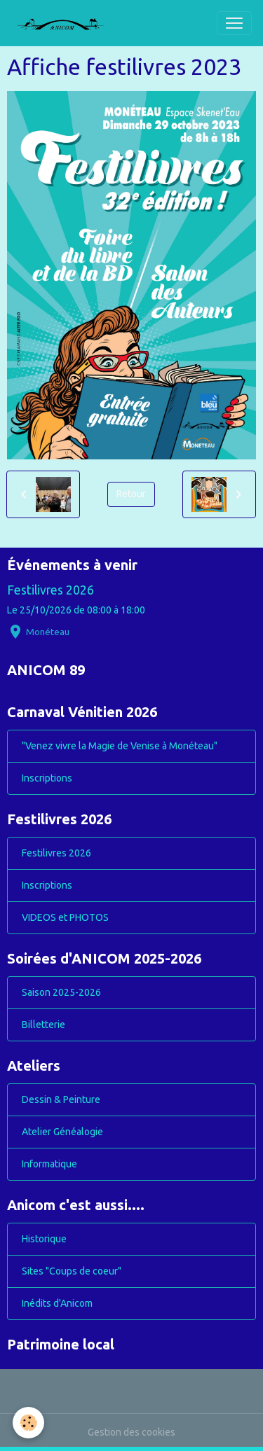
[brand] (66, 23)
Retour (131, 493)
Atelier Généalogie (62, 1131)
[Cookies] (28, 1422)
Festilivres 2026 (50, 590)
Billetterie (43, 1024)
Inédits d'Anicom (57, 1303)
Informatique (49, 1163)
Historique (44, 1238)
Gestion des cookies (131, 1432)
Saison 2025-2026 (61, 992)
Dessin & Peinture (61, 1099)
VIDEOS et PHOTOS (65, 917)
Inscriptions (47, 778)
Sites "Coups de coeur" (71, 1271)
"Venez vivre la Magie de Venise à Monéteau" (119, 745)
